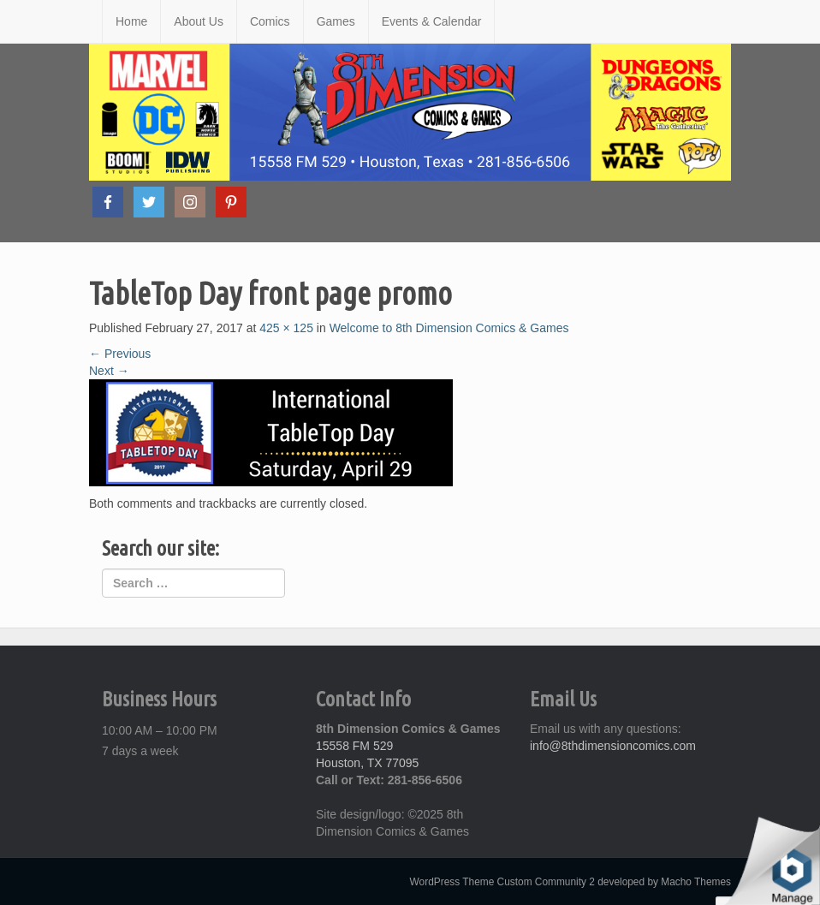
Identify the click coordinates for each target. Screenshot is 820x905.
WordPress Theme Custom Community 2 (502, 882)
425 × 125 (286, 328)
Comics (270, 21)
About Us (198, 21)
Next (109, 371)
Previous (120, 353)
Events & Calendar (432, 21)
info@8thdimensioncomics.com (613, 746)
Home (131, 21)
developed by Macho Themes (664, 882)
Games (336, 21)
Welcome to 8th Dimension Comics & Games (449, 328)
